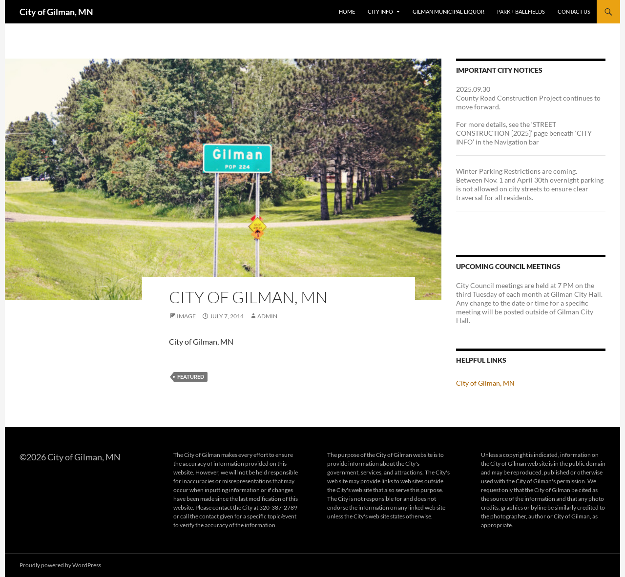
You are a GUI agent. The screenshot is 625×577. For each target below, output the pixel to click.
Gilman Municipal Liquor (448, 11)
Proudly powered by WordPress (60, 565)
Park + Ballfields (521, 11)
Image (186, 316)
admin (267, 316)
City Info (380, 11)
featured (190, 376)
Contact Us (574, 11)
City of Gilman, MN (56, 11)
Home (347, 11)
